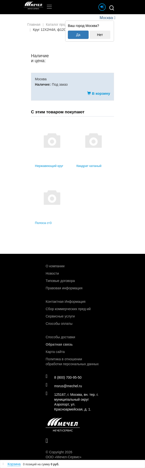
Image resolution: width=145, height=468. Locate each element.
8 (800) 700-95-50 (64, 377)
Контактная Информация (65, 302)
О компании (55, 266)
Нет (100, 35)
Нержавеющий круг (49, 166)
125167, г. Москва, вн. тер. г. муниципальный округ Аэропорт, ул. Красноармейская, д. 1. (72, 401)
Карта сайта (55, 352)
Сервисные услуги (60, 316)
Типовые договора (60, 281)
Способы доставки (60, 337)
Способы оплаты (59, 324)
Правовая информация (64, 288)
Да (78, 35)
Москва (106, 18)
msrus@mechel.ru (64, 386)
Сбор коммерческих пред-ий (68, 309)
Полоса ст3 (43, 223)
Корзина (14, 464)
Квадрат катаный (89, 166)
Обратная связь (59, 344)
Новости (52, 273)
